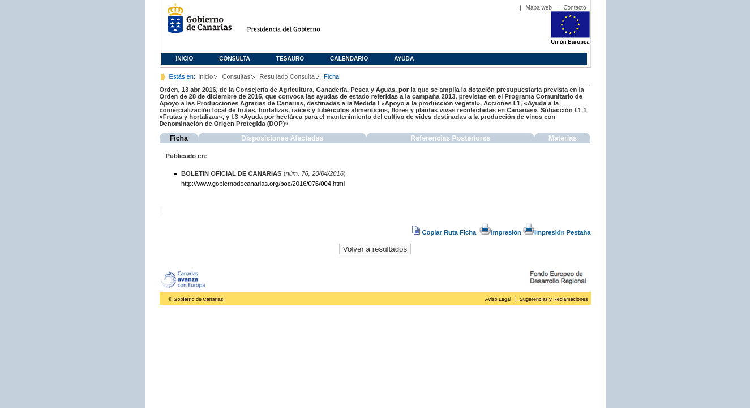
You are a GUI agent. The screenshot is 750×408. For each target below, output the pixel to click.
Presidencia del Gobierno (294, 23)
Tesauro (290, 59)
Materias (562, 138)
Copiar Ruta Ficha (445, 232)
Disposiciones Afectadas (282, 138)
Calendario (349, 59)
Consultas (236, 76)
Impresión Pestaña (556, 232)
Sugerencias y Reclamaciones (554, 299)
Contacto (574, 8)
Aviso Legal (498, 299)
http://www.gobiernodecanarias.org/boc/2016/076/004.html (263, 183)
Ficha (179, 138)
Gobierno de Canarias (196, 23)
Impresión (500, 232)
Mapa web (539, 8)
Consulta (234, 59)
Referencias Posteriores (450, 138)
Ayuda (404, 59)
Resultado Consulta (287, 76)
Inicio (185, 59)
